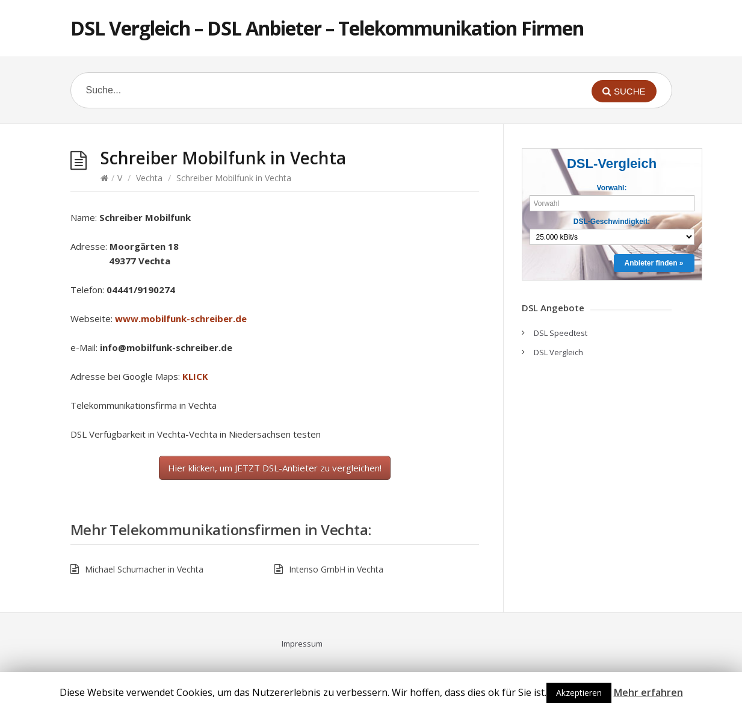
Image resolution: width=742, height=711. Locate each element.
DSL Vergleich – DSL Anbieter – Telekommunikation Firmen (327, 28)
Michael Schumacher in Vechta (144, 569)
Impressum (302, 643)
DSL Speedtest (560, 333)
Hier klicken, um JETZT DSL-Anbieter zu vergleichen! (275, 468)
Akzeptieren (579, 692)
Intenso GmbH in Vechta (336, 569)
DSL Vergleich (558, 352)
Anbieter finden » (653, 263)
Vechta (149, 178)
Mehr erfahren (648, 692)
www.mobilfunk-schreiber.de (181, 318)
